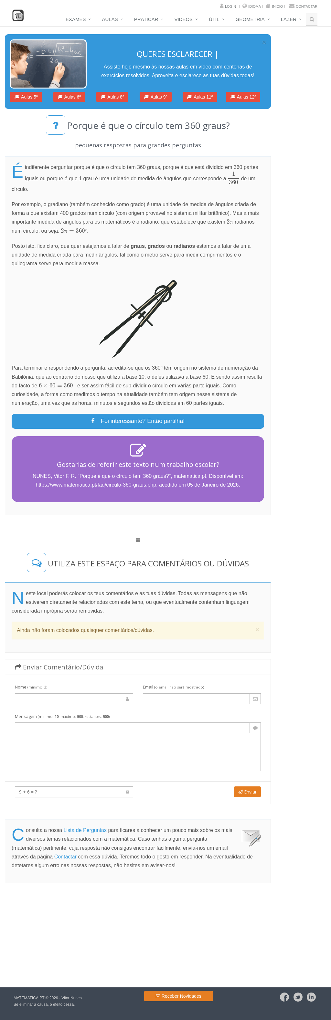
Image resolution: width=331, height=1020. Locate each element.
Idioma (254, 6)
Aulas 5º (26, 97)
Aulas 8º (112, 97)
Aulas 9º (155, 97)
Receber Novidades (178, 996)
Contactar (306, 6)
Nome (31, 687)
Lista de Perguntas (85, 830)
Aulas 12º (243, 97)
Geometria (250, 19)
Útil (214, 19)
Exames (76, 19)
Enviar (247, 792)
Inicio (277, 6)
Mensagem (62, 716)
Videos (183, 19)
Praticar (146, 19)
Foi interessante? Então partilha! (138, 421)
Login (230, 6)
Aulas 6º (69, 97)
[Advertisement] (138, 934)
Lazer (288, 19)
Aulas (110, 19)
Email (173, 687)
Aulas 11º (200, 97)
